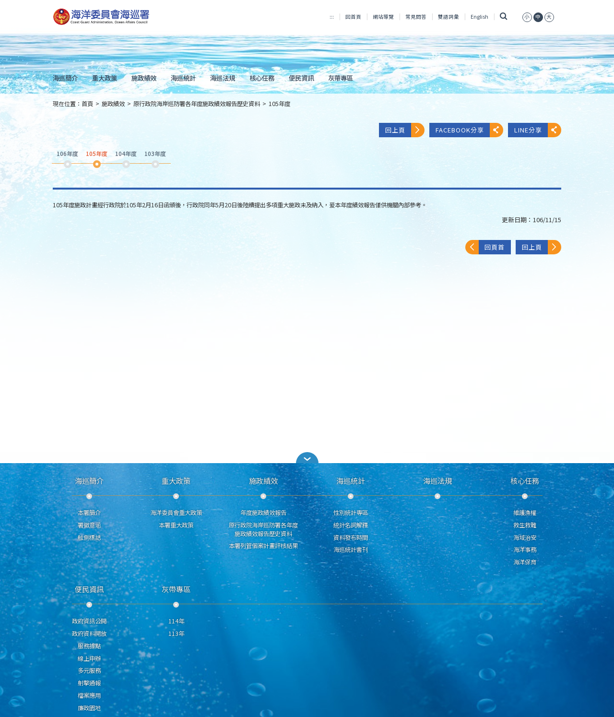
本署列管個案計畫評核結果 (263, 545)
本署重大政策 (176, 525)
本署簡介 (89, 512)
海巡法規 (222, 78)
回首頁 (353, 16)
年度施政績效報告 (263, 512)
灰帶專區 (340, 78)
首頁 (87, 103)
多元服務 (89, 670)
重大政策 (104, 78)
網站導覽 (383, 16)
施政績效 (143, 78)
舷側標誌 (89, 537)
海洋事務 (524, 549)
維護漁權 (524, 512)
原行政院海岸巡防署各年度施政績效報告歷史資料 (196, 103)
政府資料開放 (89, 633)
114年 (176, 621)
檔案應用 (89, 695)
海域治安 (524, 537)
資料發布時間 (350, 537)
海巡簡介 (65, 78)
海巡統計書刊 (350, 549)
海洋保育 (524, 562)
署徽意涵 (89, 525)
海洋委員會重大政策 (176, 512)
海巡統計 (183, 78)
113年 (176, 633)
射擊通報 (89, 683)
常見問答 (415, 16)
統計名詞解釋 (350, 525)
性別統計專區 (350, 512)
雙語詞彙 (448, 16)
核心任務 (261, 78)
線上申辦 (89, 658)
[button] (307, 457)
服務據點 (89, 646)
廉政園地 (89, 708)
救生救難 (524, 525)
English (479, 16)
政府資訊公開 (89, 621)
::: (332, 16)
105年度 (279, 103)
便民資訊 (301, 78)
